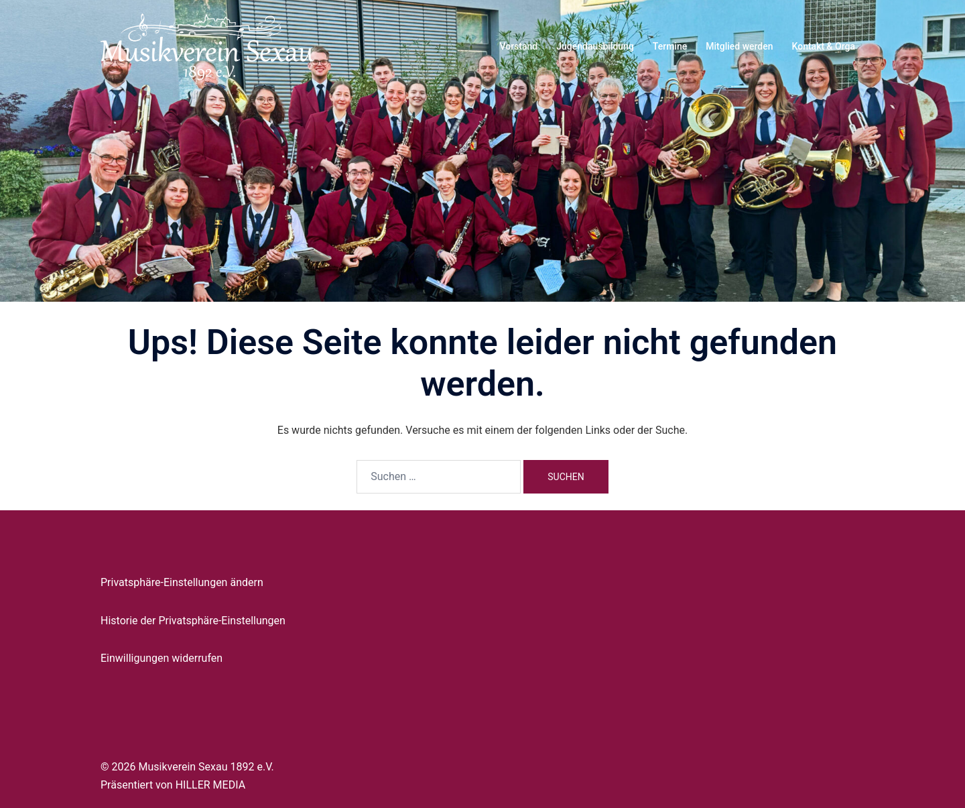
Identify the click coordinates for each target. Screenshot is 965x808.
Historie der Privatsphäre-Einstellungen (193, 620)
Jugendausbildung (595, 46)
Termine (670, 46)
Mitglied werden (739, 46)
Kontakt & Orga (823, 46)
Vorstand (518, 46)
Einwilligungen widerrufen (161, 658)
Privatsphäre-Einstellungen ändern (182, 582)
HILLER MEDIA (210, 784)
